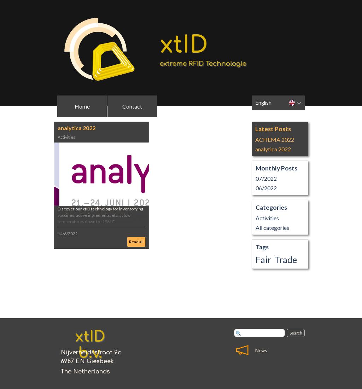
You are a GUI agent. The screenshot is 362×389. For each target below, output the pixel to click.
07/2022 (266, 178)
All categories (272, 227)
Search (296, 333)
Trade (285, 259)
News (261, 350)
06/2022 (266, 188)
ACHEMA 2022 (274, 139)
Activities (66, 137)
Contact (132, 106)
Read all (136, 241)
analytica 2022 (76, 127)
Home (82, 106)
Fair (263, 259)
